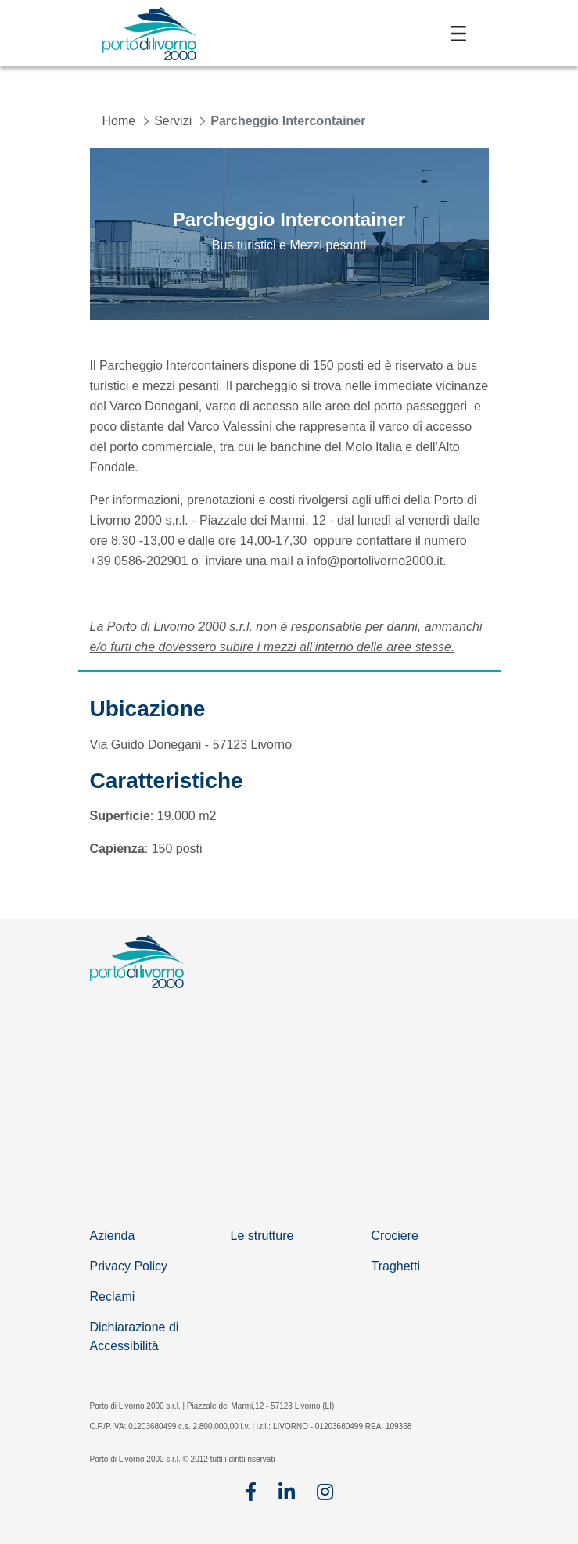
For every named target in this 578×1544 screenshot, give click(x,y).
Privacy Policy (129, 1266)
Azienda (112, 1235)
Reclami (112, 1296)
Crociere (395, 1235)
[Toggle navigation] (458, 33)
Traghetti (396, 1266)
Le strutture (262, 1235)
